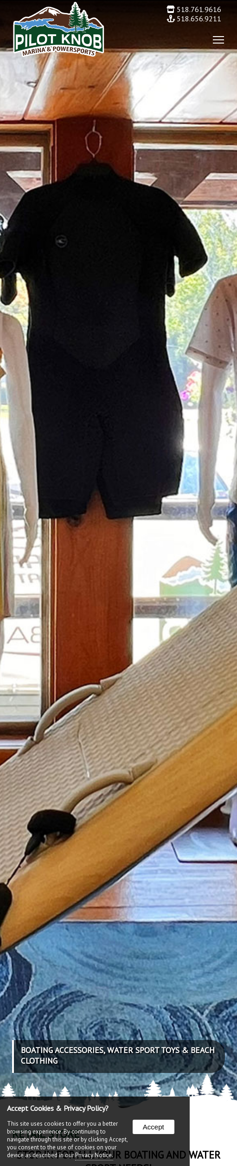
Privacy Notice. (94, 1155)
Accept (153, 1127)
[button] (215, 39)
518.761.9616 (194, 9)
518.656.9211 (194, 18)
